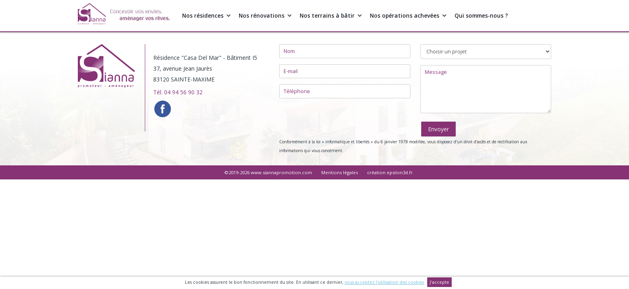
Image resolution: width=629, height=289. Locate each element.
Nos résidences (206, 15)
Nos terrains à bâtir (331, 15)
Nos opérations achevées (410, 15)
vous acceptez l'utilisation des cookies (384, 282)
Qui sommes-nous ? (484, 15)
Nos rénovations (265, 15)
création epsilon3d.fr (390, 172)
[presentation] (340, 120)
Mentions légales (339, 172)
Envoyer (438, 129)
